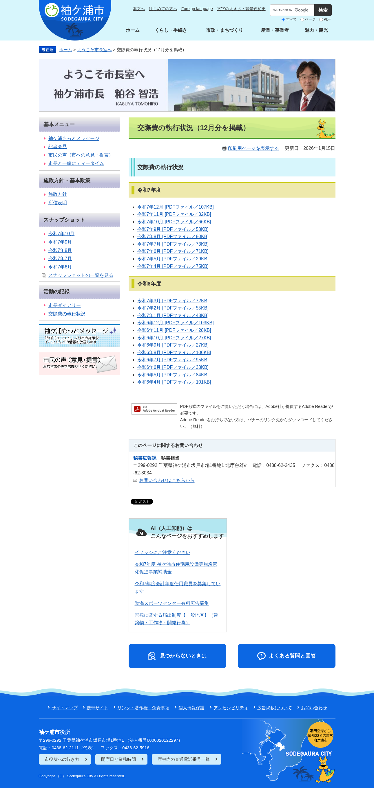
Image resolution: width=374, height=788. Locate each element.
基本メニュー (59, 124)
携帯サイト (97, 707)
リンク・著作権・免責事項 (143, 707)
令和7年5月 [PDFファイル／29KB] (173, 258)
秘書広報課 (144, 458)
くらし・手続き (171, 30)
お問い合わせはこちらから (167, 480)
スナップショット (64, 220)
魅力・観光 (316, 30)
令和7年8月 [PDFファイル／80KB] (173, 236)
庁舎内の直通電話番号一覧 (184, 759)
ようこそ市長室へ (94, 49)
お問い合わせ (314, 707)
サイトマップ (65, 707)
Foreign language (197, 8)
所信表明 (57, 202)
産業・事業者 (275, 30)
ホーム (133, 30)
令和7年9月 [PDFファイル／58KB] (173, 229)
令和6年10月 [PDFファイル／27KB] (174, 337)
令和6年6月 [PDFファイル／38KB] (173, 367)
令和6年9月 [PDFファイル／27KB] (173, 345)
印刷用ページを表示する (253, 148)
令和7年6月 (60, 266)
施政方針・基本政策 (66, 180)
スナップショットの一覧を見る (80, 275)
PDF (327, 19)
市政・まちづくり (224, 30)
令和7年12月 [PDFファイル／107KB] (175, 207)
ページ (310, 19)
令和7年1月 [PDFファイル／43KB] (173, 315)
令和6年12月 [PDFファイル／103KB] (175, 322)
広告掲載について (274, 707)
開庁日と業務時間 (118, 759)
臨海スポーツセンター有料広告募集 (172, 603)
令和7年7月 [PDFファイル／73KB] (173, 244)
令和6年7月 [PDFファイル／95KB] (173, 359)
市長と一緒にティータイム (76, 163)
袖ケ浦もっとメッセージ (73, 138)
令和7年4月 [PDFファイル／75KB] (173, 266)
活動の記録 (56, 291)
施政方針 (57, 194)
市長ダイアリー (64, 305)
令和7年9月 (60, 242)
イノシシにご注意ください (162, 552)
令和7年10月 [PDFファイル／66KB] (174, 221)
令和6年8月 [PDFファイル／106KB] (174, 352)
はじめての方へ (163, 8)
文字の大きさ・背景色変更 (241, 8)
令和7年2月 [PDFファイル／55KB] (173, 307)
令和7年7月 (60, 258)
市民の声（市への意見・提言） (80, 154)
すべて (291, 19)
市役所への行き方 (62, 759)
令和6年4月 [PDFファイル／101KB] (174, 382)
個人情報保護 (191, 707)
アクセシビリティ (231, 707)
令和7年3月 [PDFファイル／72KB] (173, 300)
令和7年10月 (61, 233)
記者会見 (57, 146)
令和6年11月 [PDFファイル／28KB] (174, 330)
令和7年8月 (60, 250)
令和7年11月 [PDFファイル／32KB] (174, 214)
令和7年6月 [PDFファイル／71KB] (173, 251)
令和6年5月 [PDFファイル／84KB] (173, 374)
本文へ (139, 8)
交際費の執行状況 (66, 313)
